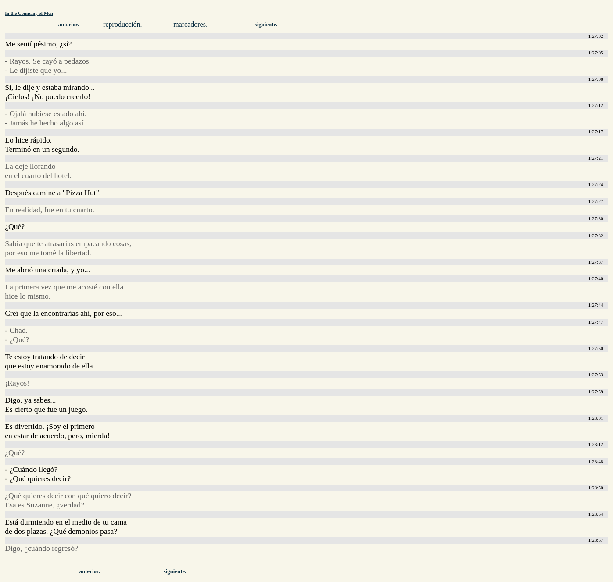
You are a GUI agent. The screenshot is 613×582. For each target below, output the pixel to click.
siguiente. (266, 24)
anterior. (68, 24)
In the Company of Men (29, 13)
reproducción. (122, 24)
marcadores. (190, 24)
